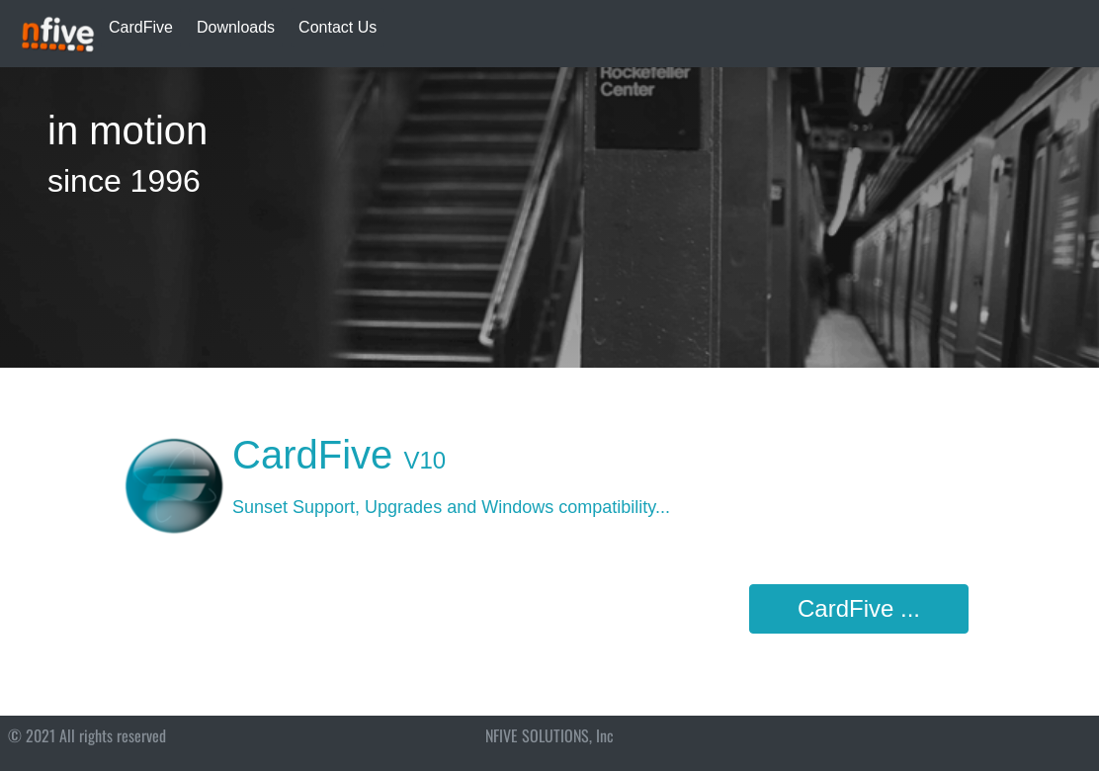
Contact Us (337, 27)
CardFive (141, 27)
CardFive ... (859, 608)
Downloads (236, 27)
